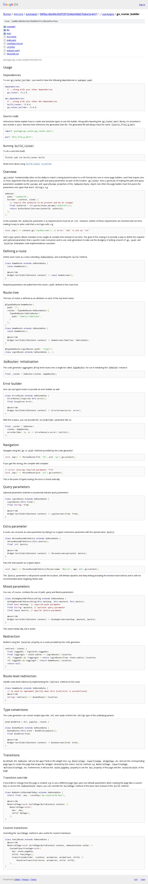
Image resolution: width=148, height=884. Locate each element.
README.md (13, 53)
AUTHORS (11, 36)
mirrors (18, 14)
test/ (9, 33)
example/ (11, 26)
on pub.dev (39, 163)
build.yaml (11, 40)
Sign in (142, 4)
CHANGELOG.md (15, 43)
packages (31, 14)
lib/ (8, 30)
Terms (33, 879)
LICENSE (11, 47)
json (142, 879)
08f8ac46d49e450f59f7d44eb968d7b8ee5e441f (68, 14)
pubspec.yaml (13, 50)
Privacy (25, 879)
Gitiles (17, 879)
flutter (7, 14)
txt (136, 879)
